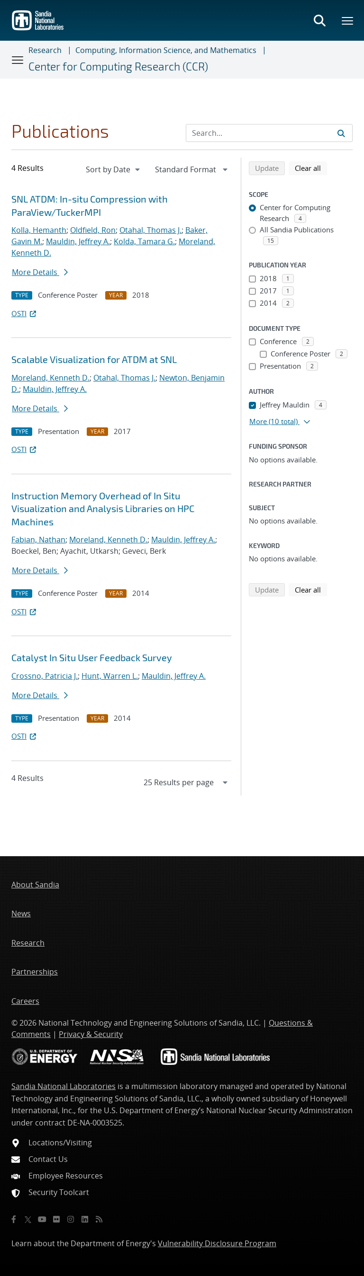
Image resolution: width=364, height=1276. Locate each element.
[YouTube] (42, 1219)
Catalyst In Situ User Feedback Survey (91, 657)
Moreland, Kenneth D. (50, 377)
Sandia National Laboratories (63, 1086)
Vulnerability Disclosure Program (217, 1243)
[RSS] (99, 1219)
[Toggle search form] (319, 20)
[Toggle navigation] (18, 59)
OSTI (24, 313)
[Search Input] (269, 133)
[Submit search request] (341, 133)
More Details (40, 272)
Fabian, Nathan (38, 539)
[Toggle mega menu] (347, 20)
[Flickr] (56, 1219)
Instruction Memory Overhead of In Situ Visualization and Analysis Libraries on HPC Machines (102, 508)
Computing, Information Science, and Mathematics (165, 50)
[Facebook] (14, 1219)
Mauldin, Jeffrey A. (78, 241)
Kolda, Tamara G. (144, 241)
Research (45, 50)
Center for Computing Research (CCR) (118, 66)
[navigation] (113, 169)
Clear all (311, 167)
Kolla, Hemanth (38, 230)
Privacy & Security (91, 1034)
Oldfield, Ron (93, 230)
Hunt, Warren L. (110, 676)
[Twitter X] (28, 1219)
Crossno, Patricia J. (44, 676)
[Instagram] (71, 1219)
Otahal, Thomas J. (150, 230)
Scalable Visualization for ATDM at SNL (94, 359)
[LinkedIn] (85, 1219)
